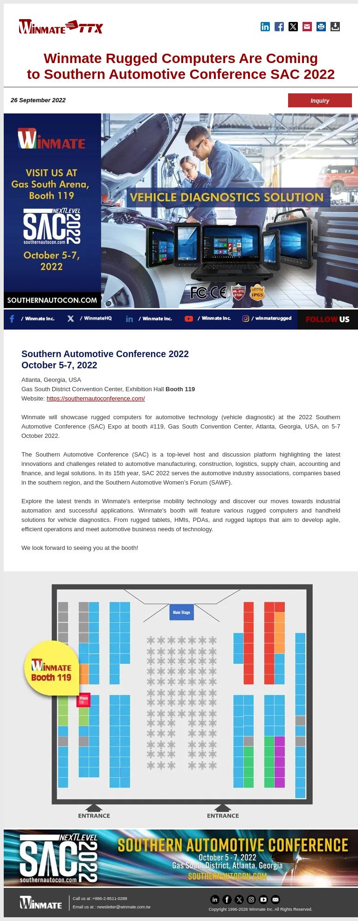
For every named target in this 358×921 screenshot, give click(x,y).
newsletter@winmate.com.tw (124, 907)
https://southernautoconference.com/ (96, 398)
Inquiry (319, 101)
